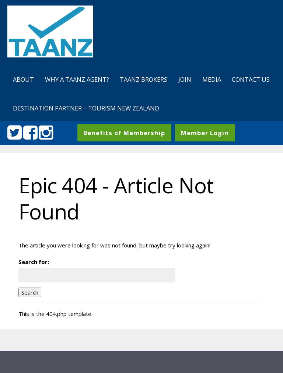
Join (184, 79)
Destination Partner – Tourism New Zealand (86, 108)
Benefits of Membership (124, 133)
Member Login (205, 133)
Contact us (251, 79)
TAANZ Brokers (143, 79)
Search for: (33, 261)
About (23, 79)
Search (29, 292)
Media (211, 79)
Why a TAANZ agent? (77, 79)
